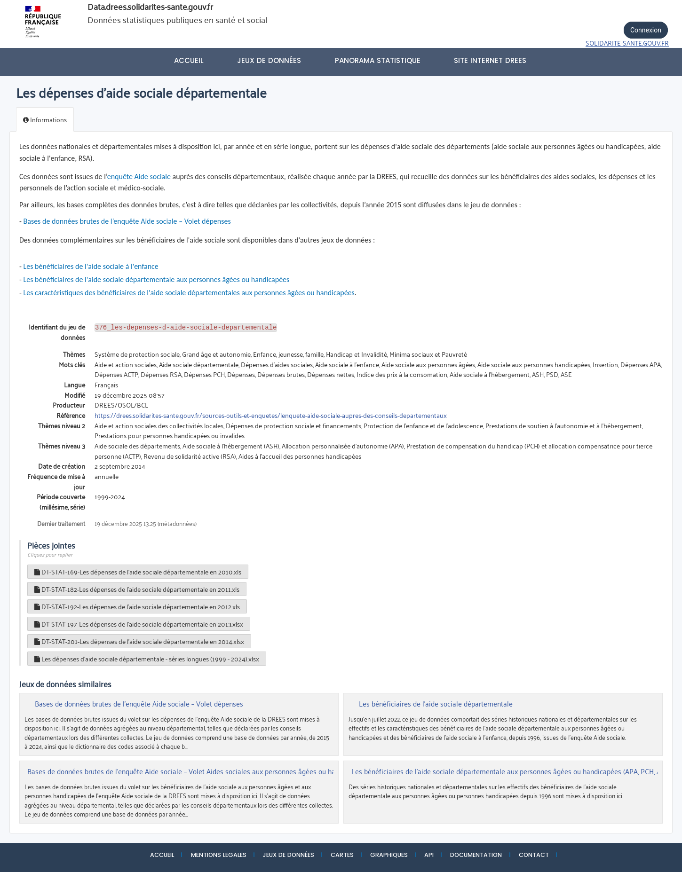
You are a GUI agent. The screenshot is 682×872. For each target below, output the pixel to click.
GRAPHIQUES (389, 855)
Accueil (189, 60)
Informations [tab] (45, 119)
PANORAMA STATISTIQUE (377, 60)
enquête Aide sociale (139, 176)
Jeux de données (269, 60)
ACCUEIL (162, 855)
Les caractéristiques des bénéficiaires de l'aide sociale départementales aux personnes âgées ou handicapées (189, 292)
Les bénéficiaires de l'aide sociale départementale (436, 703)
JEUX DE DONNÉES (288, 855)
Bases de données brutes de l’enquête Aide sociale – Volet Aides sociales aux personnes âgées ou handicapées (196, 771)
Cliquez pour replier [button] (49, 554)
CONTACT (534, 855)
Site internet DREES (490, 60)
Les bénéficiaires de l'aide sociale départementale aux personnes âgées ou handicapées (157, 279)
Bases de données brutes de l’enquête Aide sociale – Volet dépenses (127, 221)
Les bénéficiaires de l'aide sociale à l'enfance (91, 266)
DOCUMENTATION (476, 855)
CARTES (342, 855)
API (429, 855)
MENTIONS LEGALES (218, 855)
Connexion (645, 30)
